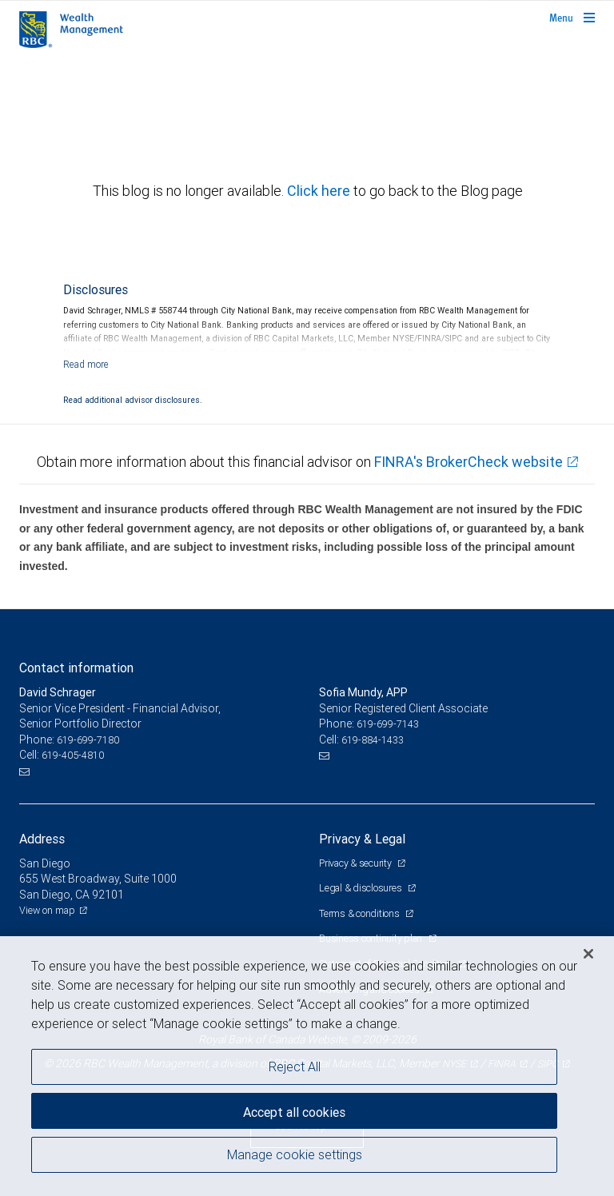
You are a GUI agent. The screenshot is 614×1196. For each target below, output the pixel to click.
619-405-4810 (73, 755)
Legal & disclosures (361, 888)
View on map (47, 910)
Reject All (295, 1066)
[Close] (588, 953)
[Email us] (26, 771)
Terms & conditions (360, 913)
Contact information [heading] (76, 668)
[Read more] (86, 364)
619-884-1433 (372, 740)
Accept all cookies (294, 1112)
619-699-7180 (88, 740)
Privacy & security (356, 863)
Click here (320, 190)
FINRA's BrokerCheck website (468, 461)
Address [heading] (42, 839)
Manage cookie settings (294, 1154)
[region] (307, 1066)
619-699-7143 (388, 724)
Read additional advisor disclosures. (132, 399)
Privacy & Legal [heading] (362, 839)
